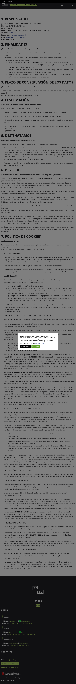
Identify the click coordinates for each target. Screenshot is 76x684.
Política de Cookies (40, 343)
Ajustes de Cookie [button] (25, 346)
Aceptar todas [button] (35, 346)
